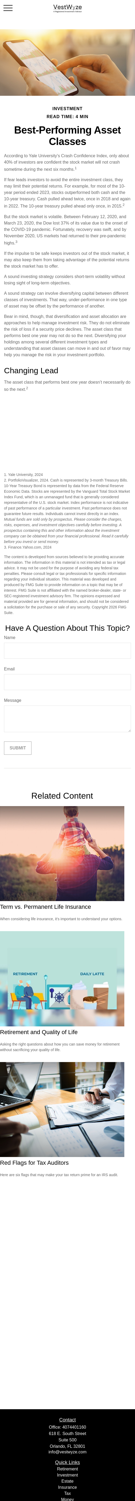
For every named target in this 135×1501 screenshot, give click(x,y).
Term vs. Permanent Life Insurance (45, 906)
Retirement (67, 1469)
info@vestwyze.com (68, 1452)
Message (12, 700)
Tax (67, 1493)
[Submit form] (17, 748)
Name (9, 637)
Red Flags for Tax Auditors (34, 1162)
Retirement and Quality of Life (39, 1032)
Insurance (67, 1487)
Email (9, 669)
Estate (67, 1481)
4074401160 (74, 1427)
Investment (67, 1475)
